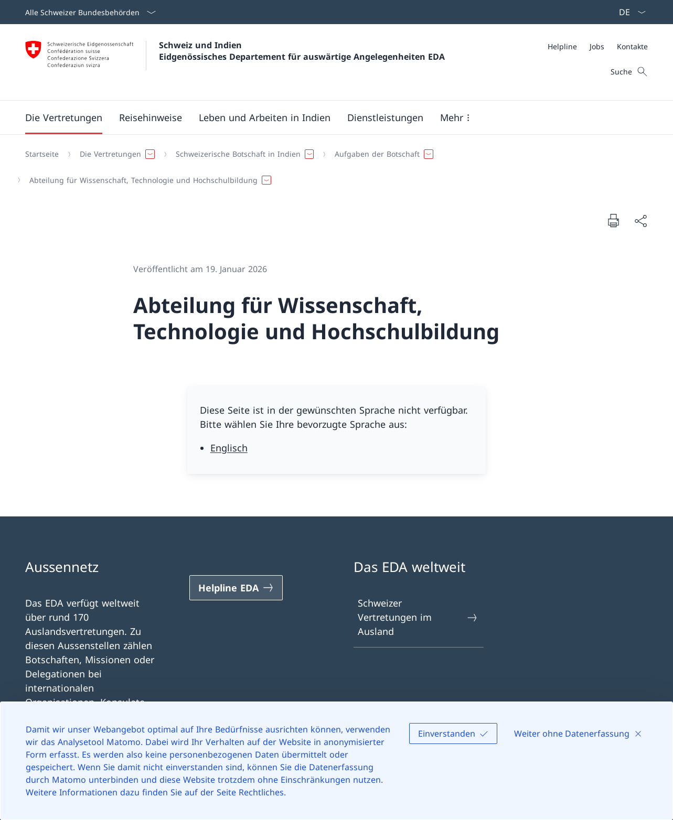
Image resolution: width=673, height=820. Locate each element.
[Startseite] (42, 154)
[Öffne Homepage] (235, 62)
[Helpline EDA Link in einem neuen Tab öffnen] (236, 587)
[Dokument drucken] (613, 220)
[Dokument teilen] (640, 220)
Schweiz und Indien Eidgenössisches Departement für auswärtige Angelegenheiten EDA (302, 50)
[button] (64, 117)
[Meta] (597, 46)
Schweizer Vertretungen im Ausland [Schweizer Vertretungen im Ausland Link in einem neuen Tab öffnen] (418, 617)
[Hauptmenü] (328, 117)
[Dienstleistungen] (385, 117)
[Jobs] (597, 46)
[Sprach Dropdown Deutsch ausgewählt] (629, 12)
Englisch (229, 447)
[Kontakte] (632, 46)
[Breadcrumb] (332, 167)
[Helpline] (562, 46)
